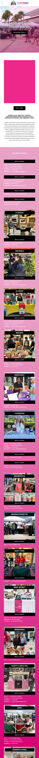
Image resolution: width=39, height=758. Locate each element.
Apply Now (19, 108)
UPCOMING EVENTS (19, 32)
